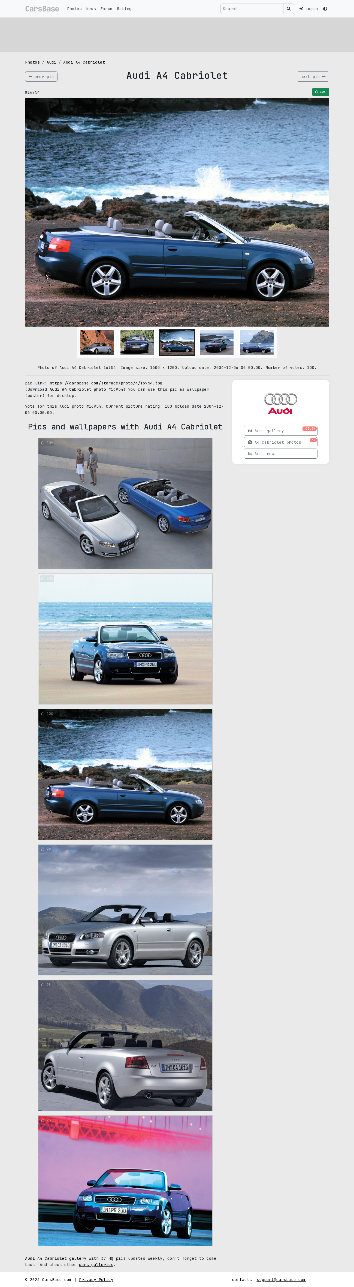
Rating (124, 8)
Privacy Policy (96, 1279)
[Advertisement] (177, 34)
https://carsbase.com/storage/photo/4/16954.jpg (106, 383)
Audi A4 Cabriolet (84, 62)
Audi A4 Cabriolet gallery (57, 1258)
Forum (106, 8)
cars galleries (96, 1264)
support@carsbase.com (281, 1279)
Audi (51, 62)
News (91, 8)
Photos (74, 8)
